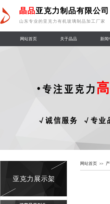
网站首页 (28, 39)
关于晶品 (68, 39)
